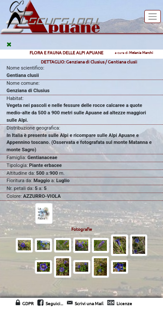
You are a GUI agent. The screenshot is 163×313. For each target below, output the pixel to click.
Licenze (124, 303)
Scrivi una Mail (89, 303)
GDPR (27, 303)
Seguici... (54, 303)
